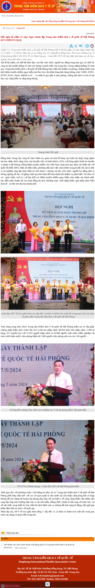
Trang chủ (10, 28)
